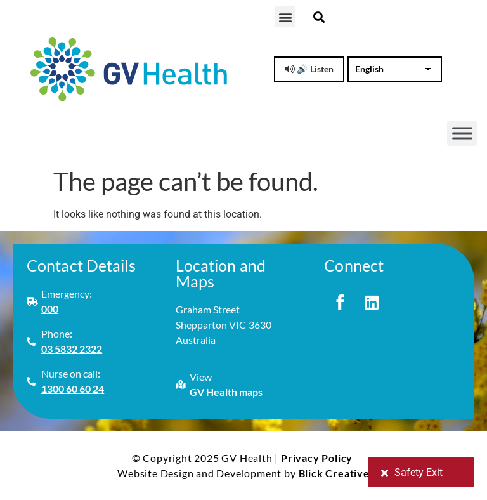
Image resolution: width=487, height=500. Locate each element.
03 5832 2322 (72, 349)
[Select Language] (394, 69)
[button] (285, 16)
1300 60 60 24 (73, 389)
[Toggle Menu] (462, 133)
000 (49, 309)
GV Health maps (226, 392)
